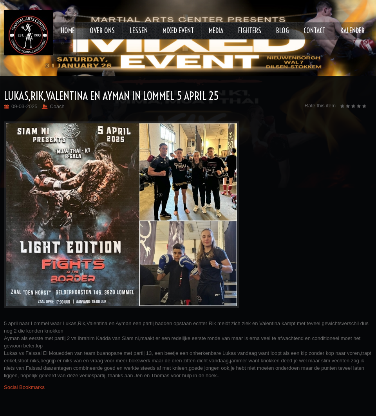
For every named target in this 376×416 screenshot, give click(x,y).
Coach (57, 106)
